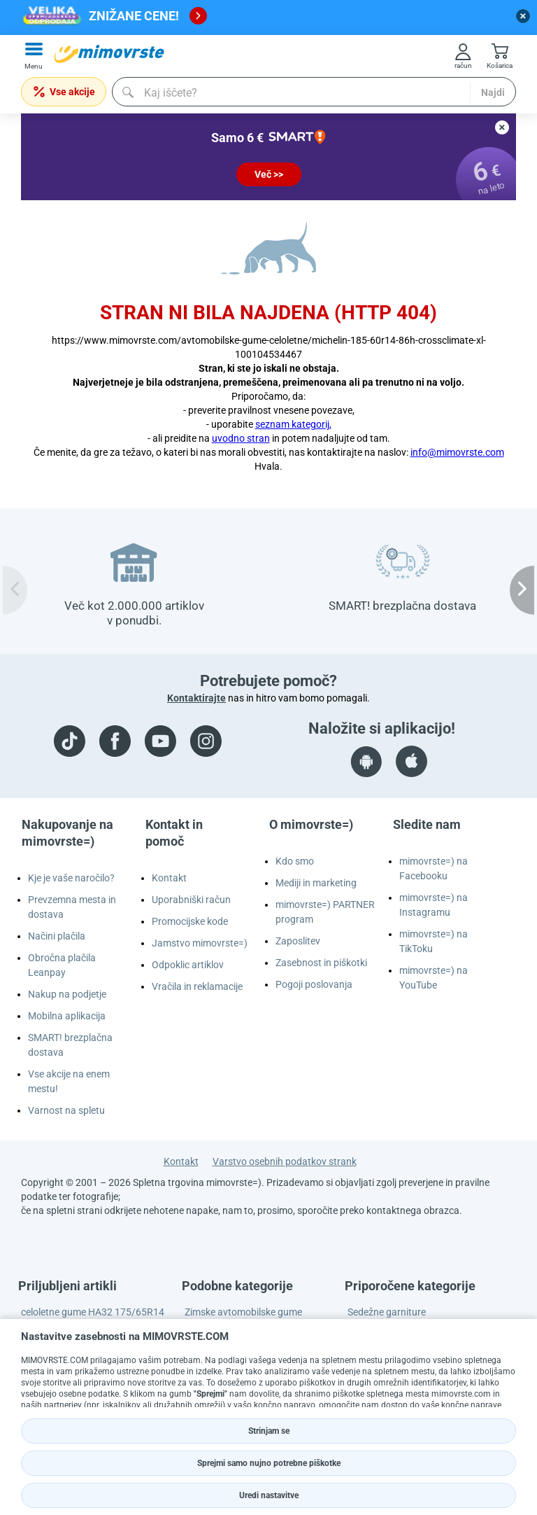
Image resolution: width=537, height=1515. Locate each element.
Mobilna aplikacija (67, 1015)
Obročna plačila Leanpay (62, 965)
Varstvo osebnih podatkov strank (285, 1161)
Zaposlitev (297, 941)
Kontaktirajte (196, 698)
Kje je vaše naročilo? (71, 878)
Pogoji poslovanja (313, 984)
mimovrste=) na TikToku (433, 941)
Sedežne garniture (387, 1312)
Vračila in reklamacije (197, 986)
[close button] (523, 16)
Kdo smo (294, 861)
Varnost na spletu (66, 1110)
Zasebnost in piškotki (321, 962)
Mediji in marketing (316, 882)
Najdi (493, 92)
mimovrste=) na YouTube (433, 978)
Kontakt (169, 878)
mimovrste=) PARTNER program (325, 912)
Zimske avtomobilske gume (243, 1312)
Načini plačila (56, 936)
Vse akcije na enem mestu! (69, 1081)
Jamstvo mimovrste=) (200, 943)
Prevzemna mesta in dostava (72, 907)
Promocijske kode (190, 921)
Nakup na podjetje (67, 994)
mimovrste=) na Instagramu (433, 905)
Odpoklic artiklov (188, 964)
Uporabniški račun (191, 899)
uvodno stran (241, 438)
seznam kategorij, (293, 424)
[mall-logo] (109, 54)
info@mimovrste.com (457, 452)
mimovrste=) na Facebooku (433, 868)
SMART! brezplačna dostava (70, 1045)
